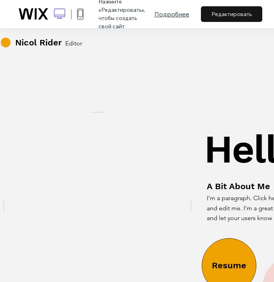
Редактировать (231, 14)
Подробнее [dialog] (171, 14)
